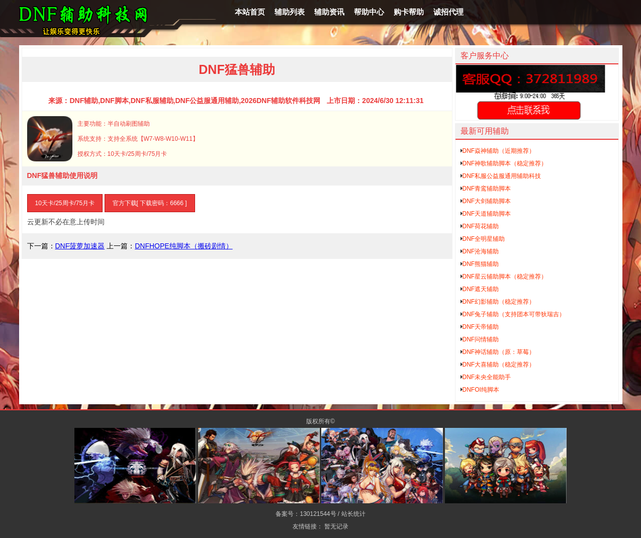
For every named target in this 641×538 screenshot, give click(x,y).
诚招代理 (448, 12)
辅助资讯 (329, 12)
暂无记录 (336, 526)
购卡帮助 (409, 12)
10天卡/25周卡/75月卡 (65, 203)
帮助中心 (369, 12)
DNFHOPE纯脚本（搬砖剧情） (183, 246)
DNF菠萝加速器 (80, 246)
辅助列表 (289, 12)
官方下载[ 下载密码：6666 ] (150, 203)
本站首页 (250, 12)
